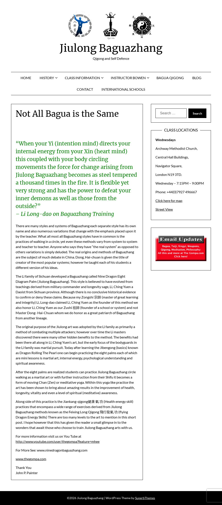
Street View (164, 209)
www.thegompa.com (31, 459)
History (47, 78)
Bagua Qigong (170, 78)
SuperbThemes (145, 498)
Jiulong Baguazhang (111, 48)
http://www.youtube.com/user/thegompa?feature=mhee (58, 441)
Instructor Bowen (128, 78)
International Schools (123, 89)
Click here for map (168, 200)
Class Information (82, 78)
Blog (196, 78)
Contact (85, 89)
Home (26, 78)
